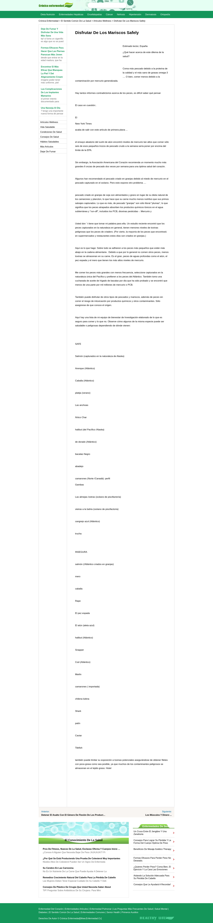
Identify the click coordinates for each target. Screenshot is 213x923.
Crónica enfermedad (49, 21)
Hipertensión (135, 14)
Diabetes (43, 912)
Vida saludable (47, 127)
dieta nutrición (48, 14)
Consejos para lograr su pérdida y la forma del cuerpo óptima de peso (152, 841)
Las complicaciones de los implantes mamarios (51, 92)
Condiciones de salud (51, 132)
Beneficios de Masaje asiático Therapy (152, 849)
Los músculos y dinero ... (158, 815)
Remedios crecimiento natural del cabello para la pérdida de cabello (79, 877)
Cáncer (109, 14)
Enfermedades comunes (93, 912)
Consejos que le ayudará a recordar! (152, 884)
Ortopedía (165, 14)
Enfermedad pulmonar (101, 909)
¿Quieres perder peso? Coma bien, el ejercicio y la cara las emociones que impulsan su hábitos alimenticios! (152, 868)
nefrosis (121, 14)
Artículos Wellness (102, 21)
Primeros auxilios (130, 912)
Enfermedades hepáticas (71, 14)
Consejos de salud (49, 137)
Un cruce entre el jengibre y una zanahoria (150, 832)
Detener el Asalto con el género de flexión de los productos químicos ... (73, 815)
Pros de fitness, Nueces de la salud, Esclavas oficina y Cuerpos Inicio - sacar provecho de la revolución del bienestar (81, 849)
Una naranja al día (50, 108)
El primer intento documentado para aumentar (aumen (50, 101)
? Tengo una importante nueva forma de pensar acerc (52, 113)
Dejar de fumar (48, 151)
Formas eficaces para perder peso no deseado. (152, 859)
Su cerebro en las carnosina (58, 868)
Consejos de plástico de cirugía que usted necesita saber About (77, 887)
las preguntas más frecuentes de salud (133, 909)
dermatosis (150, 14)
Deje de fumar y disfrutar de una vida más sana (52, 32)
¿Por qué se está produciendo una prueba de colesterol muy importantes (81, 858)
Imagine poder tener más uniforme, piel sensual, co (50, 82)
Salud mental (161, 909)
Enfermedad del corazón (51, 909)
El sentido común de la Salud (76, 21)
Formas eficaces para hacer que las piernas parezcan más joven (53, 51)
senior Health (113, 912)
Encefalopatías (94, 14)
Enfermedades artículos (76, 909)
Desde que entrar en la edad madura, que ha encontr (52, 60)
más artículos (46, 146)
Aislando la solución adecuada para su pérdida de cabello (151, 876)
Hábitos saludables (49, 142)
